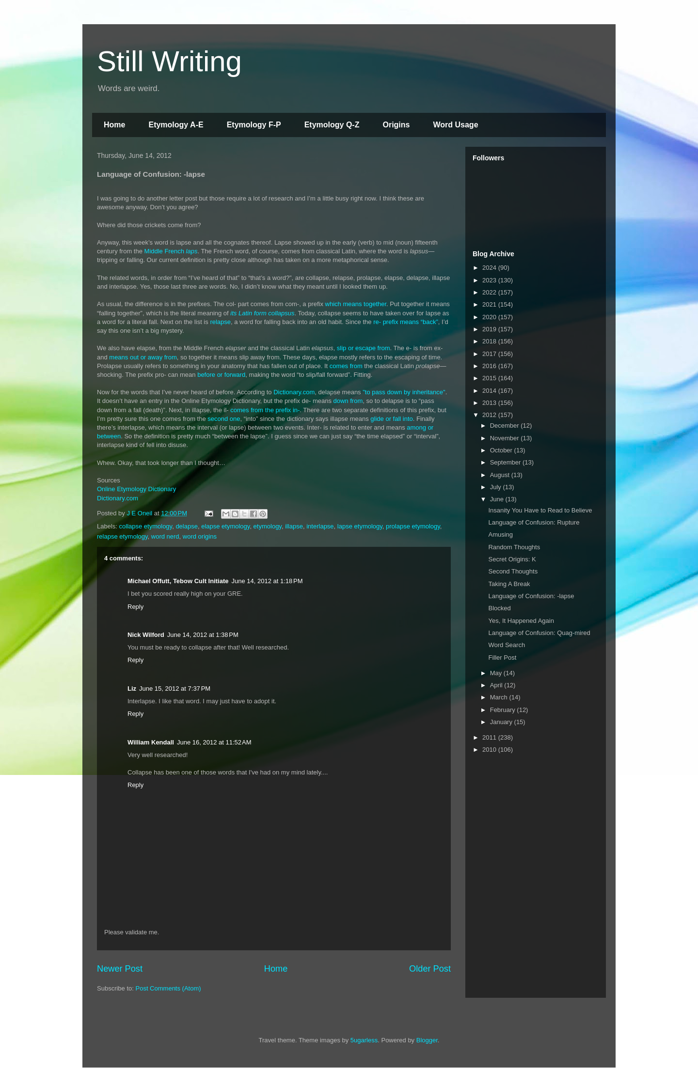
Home (114, 125)
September (506, 462)
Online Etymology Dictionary (136, 489)
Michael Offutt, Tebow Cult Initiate (177, 581)
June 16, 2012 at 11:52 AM (214, 742)
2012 (490, 414)
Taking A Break (509, 584)
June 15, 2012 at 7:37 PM (174, 688)
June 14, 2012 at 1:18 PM (266, 581)
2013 (490, 402)
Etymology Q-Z (332, 125)
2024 (490, 267)
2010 (490, 749)
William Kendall (150, 742)
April (497, 685)
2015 (490, 378)
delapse (186, 526)
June (498, 499)
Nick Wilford (145, 634)
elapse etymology (225, 526)
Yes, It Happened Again (521, 620)
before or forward (221, 374)
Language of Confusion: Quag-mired (539, 632)
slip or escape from (363, 348)
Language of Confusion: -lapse (531, 596)
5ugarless (364, 1040)
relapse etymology (122, 536)
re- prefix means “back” (405, 321)
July (496, 487)
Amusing (500, 534)
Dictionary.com (294, 392)
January (502, 722)
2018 (490, 341)
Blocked (499, 608)
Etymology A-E (175, 125)
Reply (135, 606)
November (505, 438)
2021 (490, 304)
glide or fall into (391, 418)
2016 (490, 366)
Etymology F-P (254, 125)
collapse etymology (146, 526)
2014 (490, 390)
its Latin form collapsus (262, 313)
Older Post (430, 969)
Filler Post (502, 657)
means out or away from (142, 357)
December (505, 425)
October (502, 450)
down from (348, 400)
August (500, 475)
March (499, 697)
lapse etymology (359, 526)
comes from (346, 366)
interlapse (319, 526)
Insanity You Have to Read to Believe (540, 510)
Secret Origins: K (512, 559)
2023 (490, 280)
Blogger (427, 1040)
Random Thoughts (514, 547)
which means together (355, 304)
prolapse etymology (413, 526)
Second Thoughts (513, 571)
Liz (131, 688)
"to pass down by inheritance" (403, 392)
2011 (490, 737)
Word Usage (455, 125)
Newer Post (120, 969)
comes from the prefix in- (265, 410)
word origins (200, 536)
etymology (268, 526)
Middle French (171, 251)
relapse (220, 321)
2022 (490, 292)
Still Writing (169, 61)
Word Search (506, 645)
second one (223, 418)
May (497, 673)
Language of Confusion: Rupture (533, 522)
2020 (490, 317)
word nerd (165, 536)
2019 (490, 329)
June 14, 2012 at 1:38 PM (202, 634)
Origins (396, 125)
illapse (294, 526)
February (503, 709)
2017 (490, 353)
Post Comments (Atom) (168, 988)
